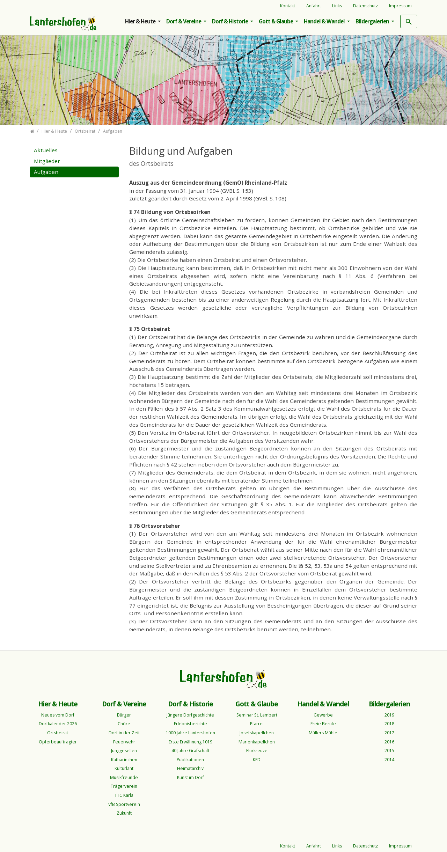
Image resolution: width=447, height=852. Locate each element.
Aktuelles (46, 150)
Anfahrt (313, 6)
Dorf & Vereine (184, 21)
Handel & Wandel (325, 21)
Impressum (400, 6)
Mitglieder (47, 160)
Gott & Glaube (276, 21)
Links (337, 6)
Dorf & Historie (230, 21)
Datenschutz (365, 6)
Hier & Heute (140, 21)
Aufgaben (46, 171)
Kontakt (287, 6)
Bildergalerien (373, 21)
